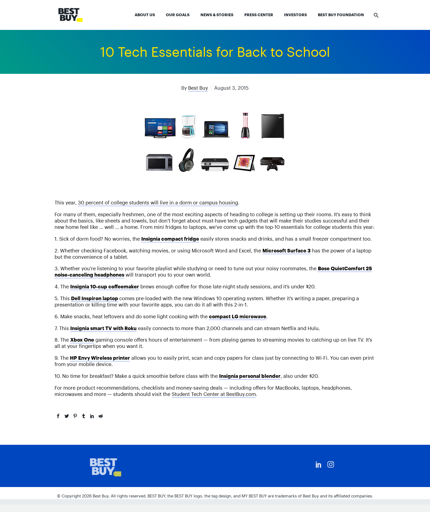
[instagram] (330, 464)
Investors (295, 14)
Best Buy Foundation (341, 14)
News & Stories (216, 14)
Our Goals (177, 14)
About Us (145, 14)
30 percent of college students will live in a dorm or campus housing (158, 202)
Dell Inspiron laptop (94, 298)
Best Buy (198, 88)
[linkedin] (318, 464)
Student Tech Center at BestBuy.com (214, 394)
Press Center (258, 14)
